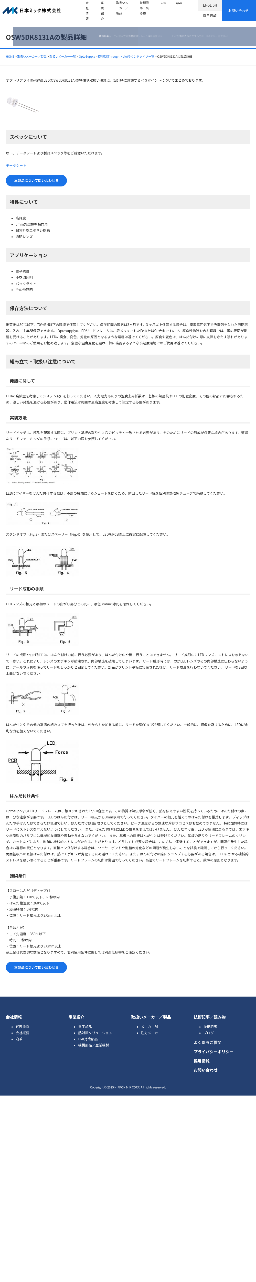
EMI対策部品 (88, 1038)
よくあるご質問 (208, 1042)
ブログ (208, 1032)
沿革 (19, 1038)
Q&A (179, 2)
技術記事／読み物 (144, 7)
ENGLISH (210, 5)
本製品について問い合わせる (36, 180)
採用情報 (210, 15)
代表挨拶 (22, 1026)
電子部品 (85, 1026)
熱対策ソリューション (95, 1032)
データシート (16, 165)
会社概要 (22, 1032)
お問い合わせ (238, 10)
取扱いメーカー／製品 (122, 7)
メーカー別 (149, 1026)
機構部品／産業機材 (93, 1045)
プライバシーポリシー (214, 1051)
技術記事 (210, 1026)
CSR (163, 2)
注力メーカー (151, 1032)
